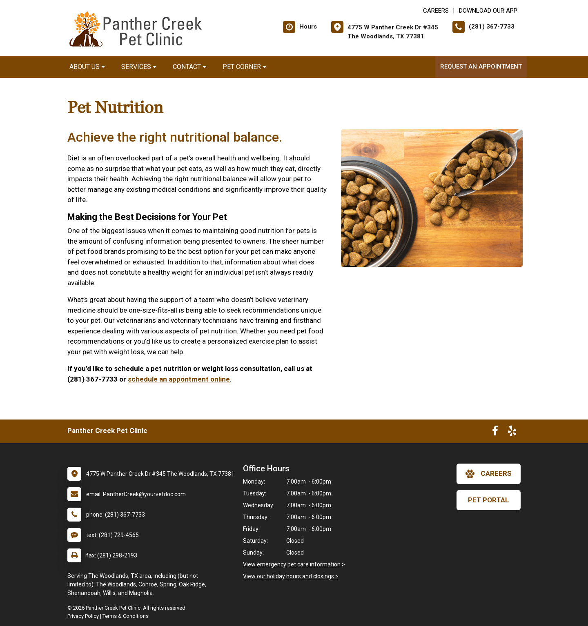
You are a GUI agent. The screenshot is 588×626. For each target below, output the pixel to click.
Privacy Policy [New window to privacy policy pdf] (83, 616)
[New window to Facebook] (495, 432)
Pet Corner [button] (244, 67)
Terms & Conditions (125, 616)
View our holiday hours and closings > (291, 576)
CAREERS (436, 10)
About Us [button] (87, 67)
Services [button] (138, 67)
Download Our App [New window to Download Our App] (488, 10)
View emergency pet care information (292, 564)
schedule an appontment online (179, 379)
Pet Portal (488, 500)
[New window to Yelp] (512, 432)
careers (489, 473)
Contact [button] (189, 67)
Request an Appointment (481, 66)
